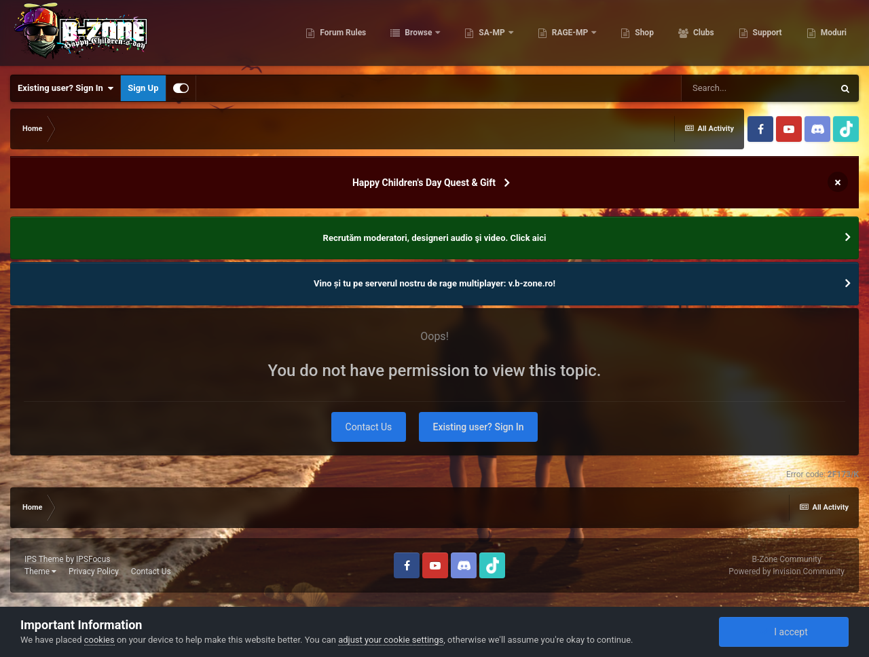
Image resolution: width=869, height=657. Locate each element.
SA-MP (491, 34)
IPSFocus (93, 559)
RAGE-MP (570, 34)
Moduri (833, 34)
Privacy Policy (94, 571)
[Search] (757, 88)
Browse (418, 34)
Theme (40, 571)
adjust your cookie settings (390, 640)
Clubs (702, 34)
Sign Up (143, 88)
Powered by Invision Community (786, 571)
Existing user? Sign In (65, 88)
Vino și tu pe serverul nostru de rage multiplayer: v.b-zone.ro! (434, 283)
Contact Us (369, 426)
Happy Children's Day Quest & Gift (424, 182)
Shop (643, 34)
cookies (99, 640)
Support (766, 34)
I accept (783, 631)
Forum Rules (342, 34)
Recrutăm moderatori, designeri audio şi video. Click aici (435, 238)
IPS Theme (44, 559)
